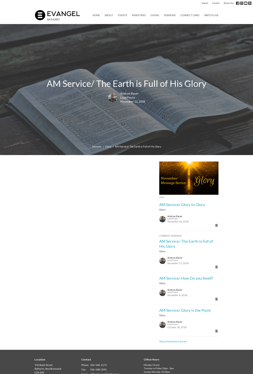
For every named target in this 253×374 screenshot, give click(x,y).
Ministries (139, 15)
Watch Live (211, 15)
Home (96, 15)
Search (205, 3)
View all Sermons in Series (173, 341)
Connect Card (189, 15)
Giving (155, 15)
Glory (108, 146)
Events (122, 15)
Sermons (170, 15)
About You (229, 3)
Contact (216, 3)
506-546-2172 (98, 365)
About (109, 15)
